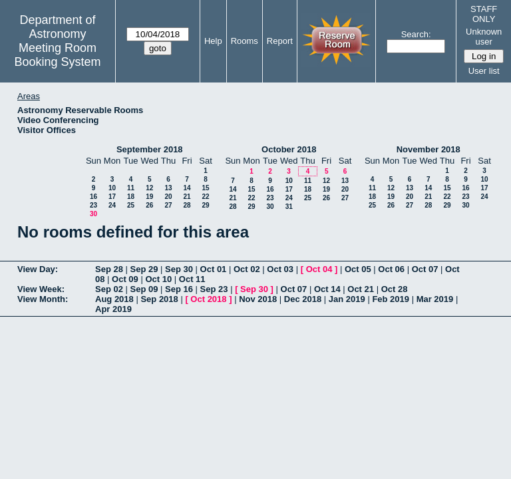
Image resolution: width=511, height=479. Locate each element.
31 (289, 206)
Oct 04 (319, 269)
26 (149, 205)
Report (280, 41)
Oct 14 (327, 289)
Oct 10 (158, 279)
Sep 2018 (159, 299)
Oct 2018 (208, 299)
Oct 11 (192, 279)
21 (186, 196)
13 (168, 188)
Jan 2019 (347, 299)
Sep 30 (179, 269)
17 (112, 196)
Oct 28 (394, 289)
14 (186, 188)
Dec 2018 (302, 299)
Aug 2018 (114, 299)
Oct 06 (391, 269)
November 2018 (428, 149)
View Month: (42, 299)
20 (168, 196)
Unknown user (484, 37)
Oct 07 (425, 269)
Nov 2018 (258, 299)
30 (93, 214)
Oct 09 (125, 279)
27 (168, 205)
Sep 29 (144, 269)
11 (130, 188)
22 (205, 196)
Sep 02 (109, 289)
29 (205, 205)
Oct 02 (247, 269)
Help (213, 41)
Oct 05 (358, 269)
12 (149, 188)
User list (484, 71)
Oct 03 (280, 269)
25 (130, 205)
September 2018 (149, 149)
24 (112, 205)
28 (186, 205)
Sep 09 (144, 289)
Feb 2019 (390, 299)
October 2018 (288, 149)
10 (112, 188)
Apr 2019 (113, 309)
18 (130, 196)
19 (149, 196)
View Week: (41, 289)
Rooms (244, 41)
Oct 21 (360, 289)
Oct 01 (213, 269)
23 (93, 205)
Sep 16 (179, 289)
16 (93, 196)
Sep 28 (109, 269)
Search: (416, 34)
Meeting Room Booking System (57, 55)
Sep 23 (214, 289)
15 (205, 188)
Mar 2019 (435, 299)
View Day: (37, 269)
